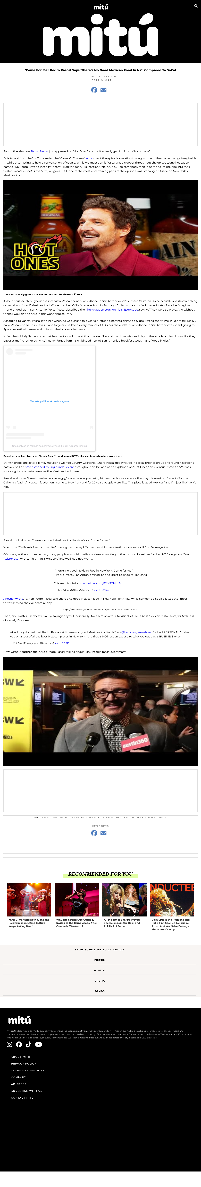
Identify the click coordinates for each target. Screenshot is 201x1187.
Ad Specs (18, 1084)
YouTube (161, 817)
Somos (100, 991)
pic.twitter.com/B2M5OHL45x (102, 583)
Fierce (99, 960)
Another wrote (13, 598)
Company (18, 1077)
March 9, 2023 (101, 590)
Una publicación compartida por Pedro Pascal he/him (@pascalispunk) (49, 446)
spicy (118, 817)
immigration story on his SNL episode (112, 309)
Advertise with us (26, 1090)
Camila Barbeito (103, 76)
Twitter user (11, 558)
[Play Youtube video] (100, 235)
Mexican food (79, 817)
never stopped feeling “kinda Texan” (49, 467)
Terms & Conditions (28, 1070)
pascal (93, 817)
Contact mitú (22, 1097)
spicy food (129, 817)
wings (151, 817)
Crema (100, 980)
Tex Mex (141, 817)
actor (89, 158)
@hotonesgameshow (136, 632)
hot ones (64, 817)
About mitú (20, 1056)
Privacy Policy (23, 1063)
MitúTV (99, 970)
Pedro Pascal (39, 151)
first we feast (48, 817)
